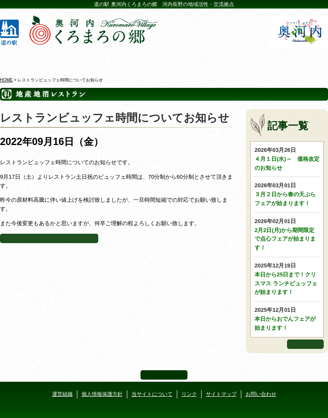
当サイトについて (152, 394)
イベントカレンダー (136, 59)
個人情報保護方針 (102, 394)
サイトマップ (221, 394)
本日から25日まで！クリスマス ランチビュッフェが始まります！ (287, 278)
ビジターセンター (82, 59)
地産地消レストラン (191, 59)
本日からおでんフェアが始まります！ (287, 318)
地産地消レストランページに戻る (49, 238)
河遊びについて (245, 59)
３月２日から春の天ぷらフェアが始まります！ (287, 193)
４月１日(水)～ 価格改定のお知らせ (287, 158)
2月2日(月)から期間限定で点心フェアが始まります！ (287, 234)
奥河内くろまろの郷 (28, 59)
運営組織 (62, 394)
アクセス (300, 59)
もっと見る (305, 344)
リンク (189, 394)
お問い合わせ (261, 394)
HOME (6, 80)
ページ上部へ (164, 375)
